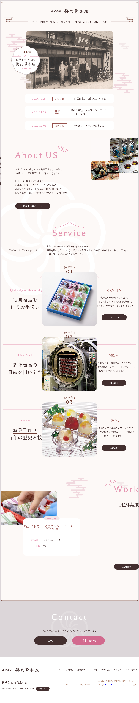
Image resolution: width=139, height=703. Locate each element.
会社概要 (43, 21)
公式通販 (114, 447)
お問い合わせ (100, 21)
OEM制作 (65, 21)
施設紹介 (54, 21)
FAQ (50, 640)
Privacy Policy (110, 685)
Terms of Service (125, 685)
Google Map (43, 689)
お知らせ (87, 21)
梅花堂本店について (33, 206)
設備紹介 (114, 382)
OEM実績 (76, 21)
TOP (34, 21)
